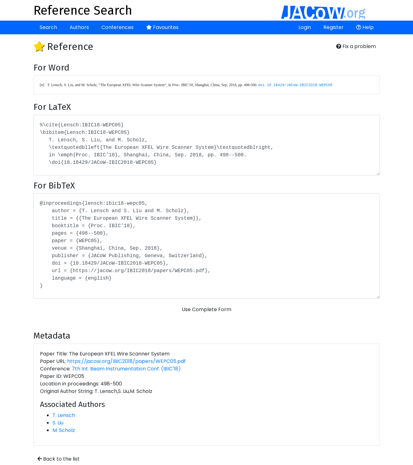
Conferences (117, 27)
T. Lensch (63, 415)
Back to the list (58, 459)
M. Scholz (63, 430)
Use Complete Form (206, 309)
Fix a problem (356, 46)
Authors (79, 27)
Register (333, 27)
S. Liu (57, 422)
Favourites (162, 27)
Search (48, 27)
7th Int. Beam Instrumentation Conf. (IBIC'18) (126, 368)
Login (304, 27)
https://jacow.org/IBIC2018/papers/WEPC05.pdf (126, 361)
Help (365, 27)
